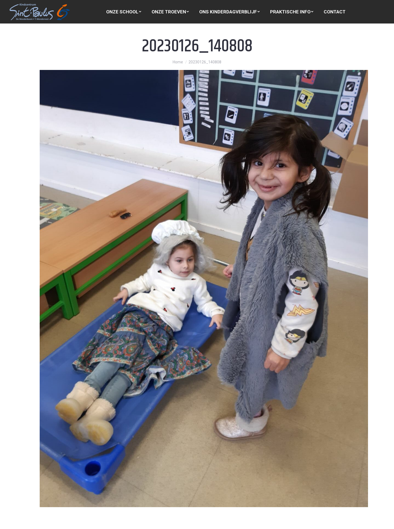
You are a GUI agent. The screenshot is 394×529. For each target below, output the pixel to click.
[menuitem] (123, 12)
